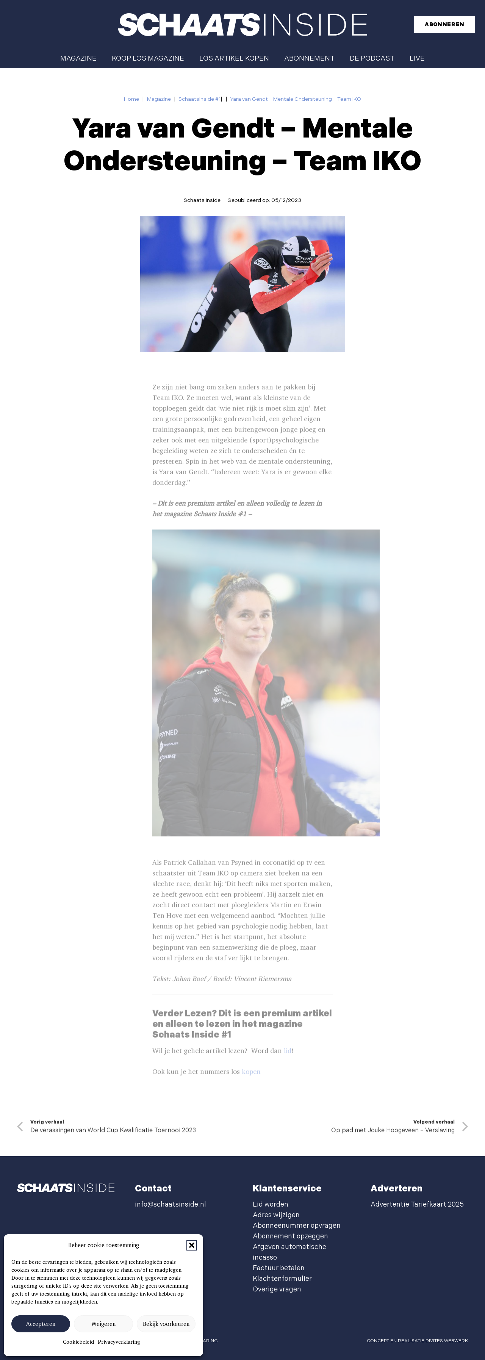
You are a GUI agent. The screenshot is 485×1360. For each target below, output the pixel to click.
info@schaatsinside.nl (170, 1204)
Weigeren (103, 1324)
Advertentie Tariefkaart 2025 (417, 1204)
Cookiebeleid (78, 1342)
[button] (192, 1245)
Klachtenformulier (282, 1279)
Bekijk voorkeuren (166, 1324)
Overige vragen (277, 1289)
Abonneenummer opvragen (297, 1226)
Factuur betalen (279, 1268)
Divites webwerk (447, 1341)
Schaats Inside (202, 200)
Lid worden (270, 1204)
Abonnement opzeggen (290, 1236)
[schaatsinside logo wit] (242, 24)
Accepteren (40, 1324)
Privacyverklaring (119, 1342)
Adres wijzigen (276, 1215)
